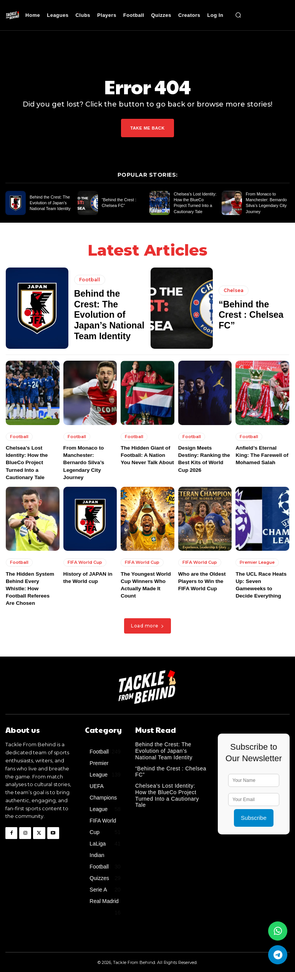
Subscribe (254, 811)
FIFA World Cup (85, 562)
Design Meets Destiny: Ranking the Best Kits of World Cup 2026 (205, 455)
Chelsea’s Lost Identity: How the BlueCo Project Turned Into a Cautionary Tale (26, 462)
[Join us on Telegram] (277, 954)
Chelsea (234, 296)
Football (89, 287)
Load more (147, 619)
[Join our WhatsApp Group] (277, 931)
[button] (239, 15)
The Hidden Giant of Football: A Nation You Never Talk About (147, 455)
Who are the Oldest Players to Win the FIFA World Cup (201, 581)
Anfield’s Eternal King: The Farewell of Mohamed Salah (262, 455)
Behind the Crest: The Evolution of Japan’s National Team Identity (49, 203)
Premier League (257, 562)
